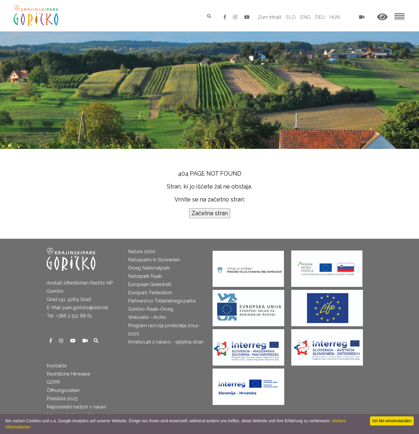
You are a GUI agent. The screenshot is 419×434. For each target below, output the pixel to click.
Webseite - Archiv (147, 317)
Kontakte (57, 366)
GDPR (53, 382)
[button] (382, 17)
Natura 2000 (141, 251)
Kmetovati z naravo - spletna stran (165, 342)
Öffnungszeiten (63, 390)
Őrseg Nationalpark (149, 268)
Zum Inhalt (269, 17)
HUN (334, 17)
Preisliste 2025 (62, 398)
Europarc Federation (150, 292)
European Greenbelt (149, 284)
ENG (305, 17)
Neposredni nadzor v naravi (76, 407)
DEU (320, 17)
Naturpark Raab (145, 276)
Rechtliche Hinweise (68, 374)
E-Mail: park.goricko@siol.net (77, 307)
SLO (291, 17)
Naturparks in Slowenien (154, 260)
